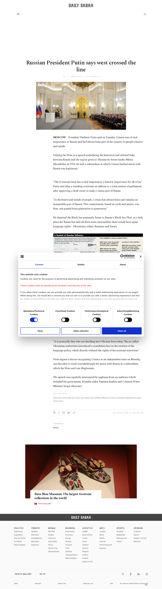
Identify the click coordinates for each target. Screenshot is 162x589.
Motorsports (122, 538)
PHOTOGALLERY (44, 504)
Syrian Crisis (53, 548)
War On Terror (20, 538)
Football (120, 531)
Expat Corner (87, 561)
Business (70, 528)
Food (84, 541)
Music (102, 535)
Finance (68, 541)
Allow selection (81, 331)
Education (35, 535)
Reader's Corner (140, 538)
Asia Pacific (52, 541)
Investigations (36, 538)
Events (102, 538)
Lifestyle (87, 528)
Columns (137, 531)
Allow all (122, 331)
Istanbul (34, 531)
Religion (85, 551)
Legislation (18, 535)
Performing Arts (106, 545)
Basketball (121, 535)
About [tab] (123, 264)
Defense (68, 551)
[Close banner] (141, 256)
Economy (69, 535)
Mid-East (51, 531)
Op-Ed (136, 535)
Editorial (137, 541)
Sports (120, 528)
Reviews (103, 548)
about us (62, 583)
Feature (85, 558)
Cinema (103, 531)
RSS (111, 583)
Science (85, 548)
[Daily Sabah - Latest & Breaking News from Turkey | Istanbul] (81, 5)
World (52, 528)
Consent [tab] (39, 264)
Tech (67, 548)
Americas (52, 538)
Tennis (119, 541)
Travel (84, 538)
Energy (68, 538)
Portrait (103, 541)
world (56, 428)
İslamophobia (53, 551)
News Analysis (19, 545)
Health (85, 531)
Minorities (35, 541)
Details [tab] (81, 264)
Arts (102, 528)
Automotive (70, 531)
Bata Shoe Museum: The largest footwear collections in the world (65, 496)
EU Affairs (18, 541)
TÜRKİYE (35, 528)
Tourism (68, 545)
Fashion (85, 545)
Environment (87, 535)
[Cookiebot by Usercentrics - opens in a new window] (122, 256)
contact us (88, 583)
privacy (38, 583)
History (85, 555)
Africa (50, 545)
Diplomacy (18, 531)
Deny (40, 331)
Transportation (71, 555)
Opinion (138, 528)
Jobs (16, 583)
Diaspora (35, 545)
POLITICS (19, 528)
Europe (51, 535)
